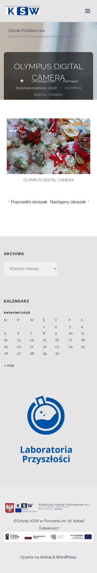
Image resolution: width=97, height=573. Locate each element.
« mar (9, 365)
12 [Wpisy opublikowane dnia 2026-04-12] (6, 340)
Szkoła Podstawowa (26, 30)
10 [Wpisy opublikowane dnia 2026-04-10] (71, 333)
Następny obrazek (70, 201)
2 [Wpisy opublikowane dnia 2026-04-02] (56, 327)
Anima (45, 557)
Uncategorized (43, 81)
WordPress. (66, 557)
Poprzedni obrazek (27, 201)
